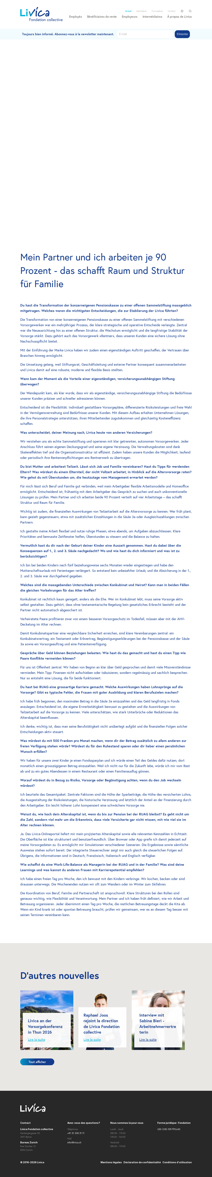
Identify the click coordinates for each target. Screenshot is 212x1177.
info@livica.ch (74, 1142)
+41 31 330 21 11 (75, 1133)
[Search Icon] (190, 11)
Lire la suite (36, 1039)
